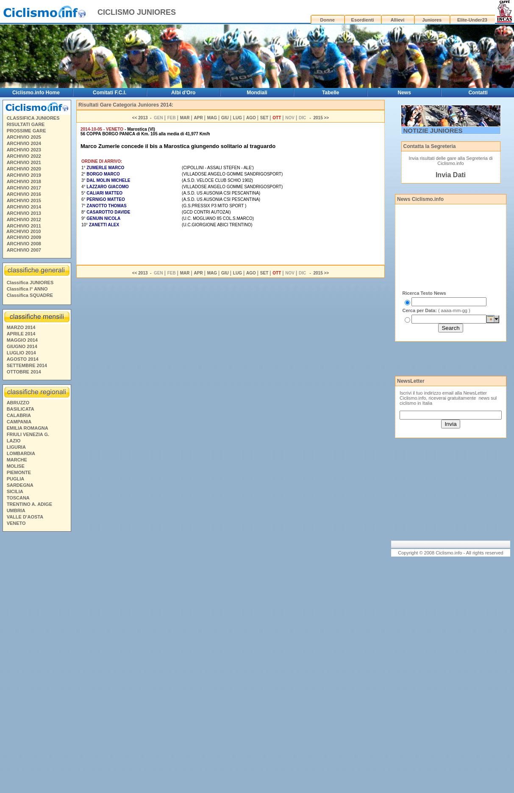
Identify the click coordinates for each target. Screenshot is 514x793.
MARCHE (17, 459)
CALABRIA (19, 415)
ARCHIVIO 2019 (24, 175)
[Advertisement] (36, 663)
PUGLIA (16, 478)
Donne (327, 19)
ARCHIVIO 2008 (24, 243)
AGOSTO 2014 (23, 359)
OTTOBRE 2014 (24, 371)
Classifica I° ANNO (27, 288)
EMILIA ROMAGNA (27, 428)
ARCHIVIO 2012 (24, 219)
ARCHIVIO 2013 (24, 213)
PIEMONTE (19, 472)
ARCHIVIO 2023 (24, 149)
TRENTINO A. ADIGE (29, 504)
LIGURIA (16, 447)
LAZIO (14, 440)
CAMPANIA (19, 421)
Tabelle (330, 93)
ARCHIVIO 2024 (24, 143)
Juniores (432, 19)
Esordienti (362, 19)
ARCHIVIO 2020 (24, 168)
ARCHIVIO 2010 (23, 231)
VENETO (16, 523)
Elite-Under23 (472, 19)
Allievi (397, 19)
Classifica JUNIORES (30, 282)
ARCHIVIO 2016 (24, 194)
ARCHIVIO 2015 (24, 200)
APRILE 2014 (21, 333)
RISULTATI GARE (26, 124)
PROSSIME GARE (26, 130)
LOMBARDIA (21, 453)
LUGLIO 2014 (21, 352)
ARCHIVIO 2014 (24, 206)
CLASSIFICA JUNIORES (33, 118)
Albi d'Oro (183, 93)
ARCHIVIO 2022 (24, 156)
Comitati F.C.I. (109, 93)
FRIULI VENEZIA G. (28, 434)
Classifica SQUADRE (30, 295)
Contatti (477, 93)
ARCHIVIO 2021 (24, 162)
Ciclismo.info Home (36, 93)
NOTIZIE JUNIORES (433, 130)
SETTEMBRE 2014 (27, 365)
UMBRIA (16, 510)
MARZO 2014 (21, 327)
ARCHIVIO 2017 (24, 187)
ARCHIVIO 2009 (24, 237)
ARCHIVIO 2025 (24, 137)
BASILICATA (20, 409)
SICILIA (15, 491)
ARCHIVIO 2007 (24, 249)
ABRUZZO (18, 402)
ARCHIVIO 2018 (24, 181)
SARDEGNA (20, 485)
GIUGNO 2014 (22, 346)
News (404, 93)
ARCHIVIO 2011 (24, 225)
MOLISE (16, 466)
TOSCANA (18, 497)
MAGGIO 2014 (22, 340)
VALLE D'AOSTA (25, 516)
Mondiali (257, 93)
